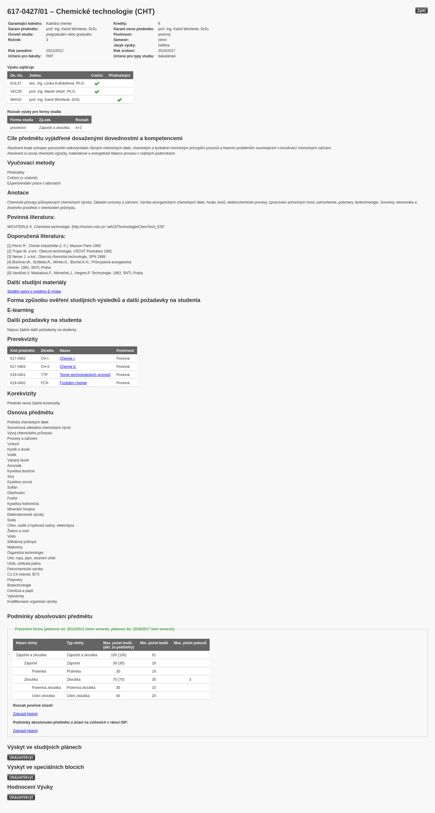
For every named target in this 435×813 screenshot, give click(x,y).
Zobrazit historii (25, 714)
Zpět (421, 10)
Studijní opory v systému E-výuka (34, 291)
